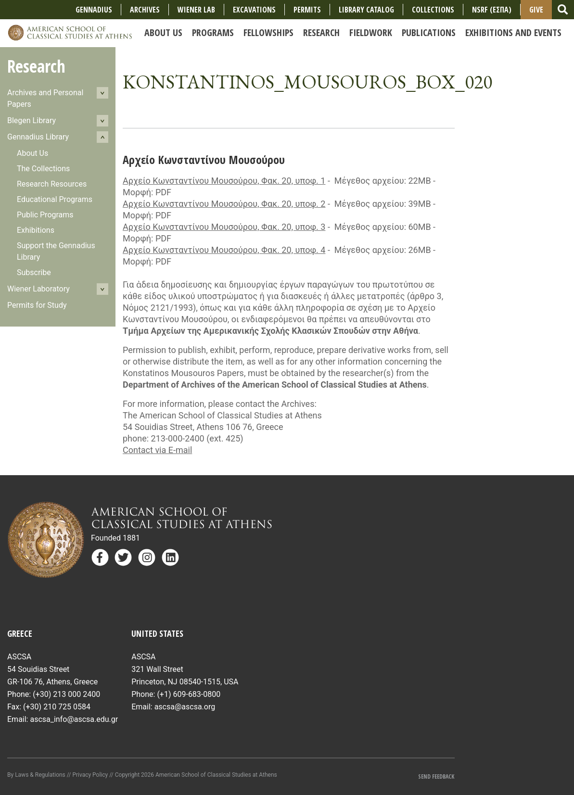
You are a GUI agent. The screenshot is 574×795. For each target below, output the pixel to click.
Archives (145, 9)
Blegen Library (31, 120)
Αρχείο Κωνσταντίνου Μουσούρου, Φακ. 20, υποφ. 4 (224, 250)
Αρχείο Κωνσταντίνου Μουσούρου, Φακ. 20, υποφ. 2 (224, 204)
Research (36, 66)
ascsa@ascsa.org (185, 706)
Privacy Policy (90, 774)
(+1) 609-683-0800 (188, 694)
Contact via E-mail (157, 450)
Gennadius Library (38, 136)
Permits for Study (37, 305)
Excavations (254, 9)
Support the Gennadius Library (56, 251)
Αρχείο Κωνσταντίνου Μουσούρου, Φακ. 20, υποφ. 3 (224, 227)
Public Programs (45, 214)
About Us (32, 153)
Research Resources (52, 184)
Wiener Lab (196, 9)
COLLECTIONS (433, 9)
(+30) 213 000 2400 (66, 694)
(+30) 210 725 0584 (56, 706)
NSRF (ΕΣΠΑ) (491, 9)
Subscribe (34, 272)
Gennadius (94, 9)
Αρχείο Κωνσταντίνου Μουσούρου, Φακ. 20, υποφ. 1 (224, 181)
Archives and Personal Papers (45, 98)
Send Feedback (436, 776)
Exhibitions (35, 230)
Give (536, 9)
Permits (307, 9)
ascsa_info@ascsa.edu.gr (74, 719)
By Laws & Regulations (36, 774)
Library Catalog (366, 9)
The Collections (43, 168)
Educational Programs (54, 199)
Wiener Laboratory (38, 288)
